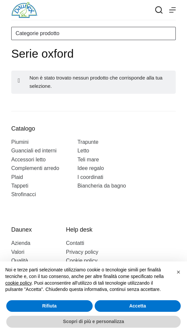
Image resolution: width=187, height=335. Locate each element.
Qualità (19, 260)
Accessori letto (28, 159)
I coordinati (90, 177)
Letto (83, 150)
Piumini (19, 142)
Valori (17, 252)
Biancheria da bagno (101, 186)
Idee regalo (90, 168)
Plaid (17, 177)
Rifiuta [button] (49, 305)
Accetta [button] (137, 305)
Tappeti (19, 186)
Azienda (20, 243)
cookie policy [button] (18, 283)
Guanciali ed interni (34, 150)
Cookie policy (81, 260)
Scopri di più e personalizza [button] (93, 321)
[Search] (159, 10)
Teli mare (88, 159)
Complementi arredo (35, 168)
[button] (178, 272)
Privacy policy (82, 252)
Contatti (75, 243)
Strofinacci (23, 194)
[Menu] (172, 10)
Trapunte (87, 142)
